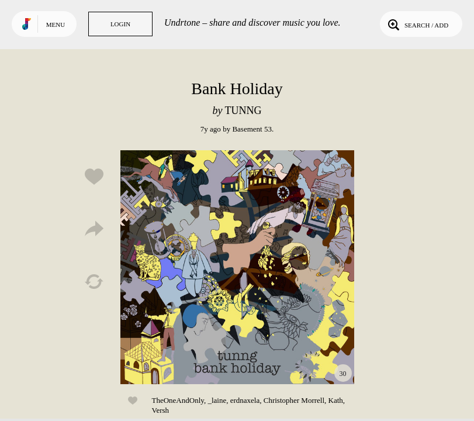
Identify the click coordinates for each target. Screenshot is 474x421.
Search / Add (417, 24)
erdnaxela (245, 400)
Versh (160, 410)
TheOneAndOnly (178, 400)
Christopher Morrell (294, 400)
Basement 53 (252, 129)
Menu (55, 24)
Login (120, 23)
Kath (335, 400)
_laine (216, 400)
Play (237, 267)
